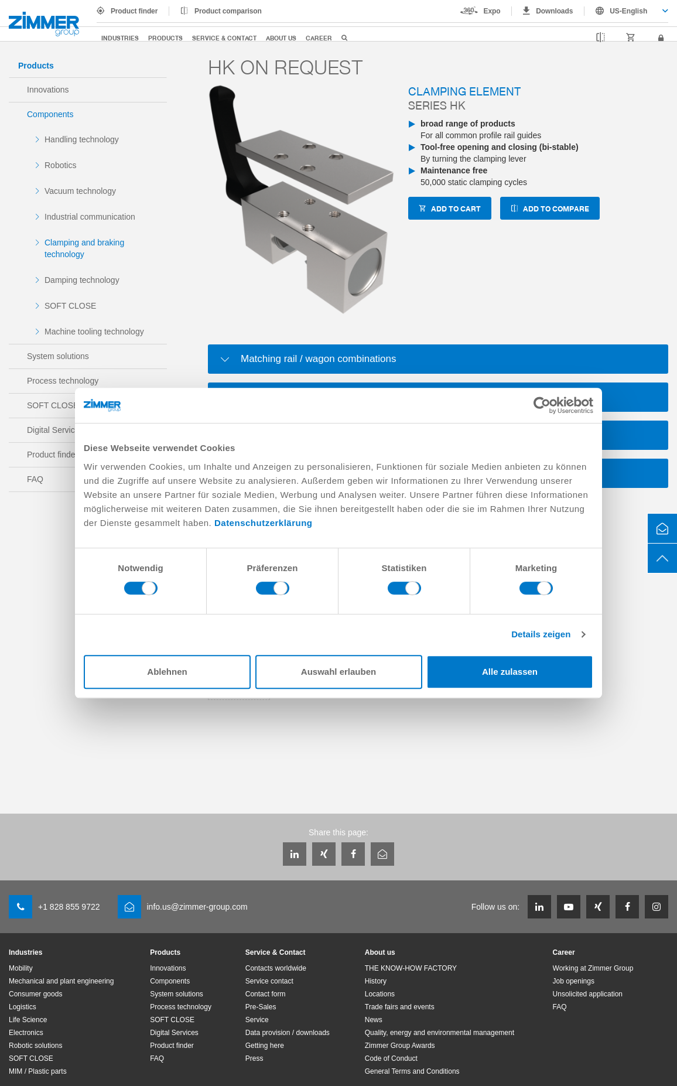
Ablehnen (167, 672)
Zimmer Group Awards (400, 1045)
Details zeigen (540, 634)
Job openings (573, 981)
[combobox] (626, 11)
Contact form (265, 994)
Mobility (21, 968)
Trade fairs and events (400, 1007)
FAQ (157, 1058)
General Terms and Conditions (412, 1071)
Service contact (269, 981)
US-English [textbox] (628, 11)
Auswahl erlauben (338, 672)
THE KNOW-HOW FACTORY (411, 968)
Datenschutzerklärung (263, 523)
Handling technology (82, 139)
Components (50, 114)
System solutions (58, 356)
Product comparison (228, 11)
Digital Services (174, 1033)
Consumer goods (35, 994)
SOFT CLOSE (70, 305)
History (376, 981)
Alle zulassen (510, 672)
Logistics (22, 1007)
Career (319, 38)
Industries (120, 38)
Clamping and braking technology (84, 248)
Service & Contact (224, 38)
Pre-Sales (260, 1007)
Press (254, 1058)
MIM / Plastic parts (38, 1071)
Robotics (60, 165)
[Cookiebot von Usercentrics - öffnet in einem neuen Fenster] (542, 405)
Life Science (28, 1020)
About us (281, 38)
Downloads (554, 11)
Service (257, 1020)
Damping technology (82, 280)
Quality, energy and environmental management (439, 1033)
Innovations (48, 89)
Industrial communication (90, 216)
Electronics (26, 1033)
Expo (492, 11)
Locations (380, 994)
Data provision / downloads (287, 1033)
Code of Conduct (391, 1058)
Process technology (62, 380)
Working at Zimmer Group (593, 968)
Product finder (134, 11)
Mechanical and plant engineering (61, 981)
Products (165, 38)
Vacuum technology (80, 191)
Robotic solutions (35, 1045)
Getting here (264, 1045)
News (373, 1020)
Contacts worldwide (275, 968)
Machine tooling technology (94, 331)
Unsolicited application (588, 994)
